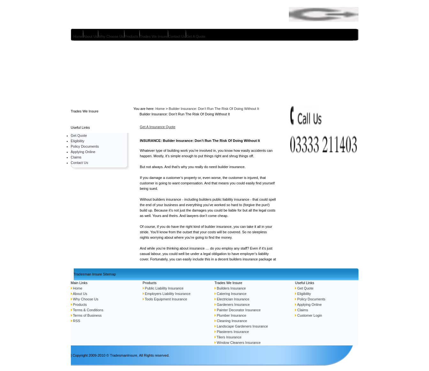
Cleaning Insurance (232, 321)
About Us (90, 36)
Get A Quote (195, 36)
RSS (76, 321)
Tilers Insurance (229, 337)
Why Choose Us (111, 36)
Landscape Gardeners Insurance (242, 326)
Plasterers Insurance (233, 332)
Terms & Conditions (88, 310)
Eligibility (78, 141)
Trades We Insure (154, 36)
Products (131, 36)
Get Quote (79, 135)
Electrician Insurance (233, 299)
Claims (76, 157)
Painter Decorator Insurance (239, 310)
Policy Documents (85, 146)
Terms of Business (87, 315)
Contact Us (176, 36)
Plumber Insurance (231, 315)
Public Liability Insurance (164, 288)
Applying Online (83, 152)
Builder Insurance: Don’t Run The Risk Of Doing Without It (214, 109)
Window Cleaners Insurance (239, 342)
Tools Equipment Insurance (166, 299)
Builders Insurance (231, 288)
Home (78, 36)
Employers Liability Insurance (168, 294)
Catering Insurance (231, 294)
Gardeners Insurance (233, 304)
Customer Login (309, 315)
